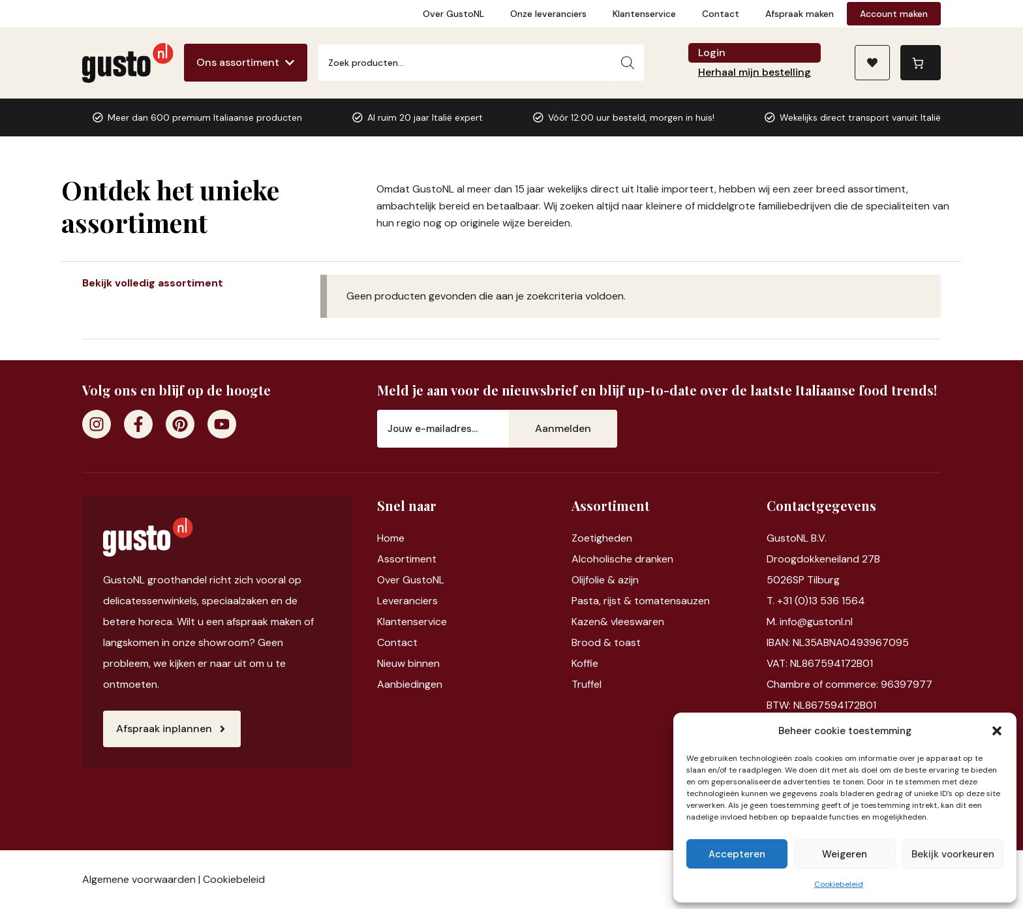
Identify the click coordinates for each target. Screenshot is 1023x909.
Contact (720, 14)
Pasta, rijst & (603, 601)
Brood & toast (606, 642)
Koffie (585, 663)
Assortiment (406, 559)
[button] (996, 730)
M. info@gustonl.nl (810, 621)
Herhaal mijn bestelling (754, 72)
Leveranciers (407, 601)
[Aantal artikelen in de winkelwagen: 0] (920, 62)
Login (711, 52)
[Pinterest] (180, 424)
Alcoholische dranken (622, 559)
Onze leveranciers (548, 14)
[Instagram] (96, 424)
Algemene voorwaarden (139, 879)
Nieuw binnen (408, 663)
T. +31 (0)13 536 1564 (816, 601)
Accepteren (737, 854)
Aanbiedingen (409, 684)
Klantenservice (644, 14)
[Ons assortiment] (245, 63)
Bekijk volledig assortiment (152, 283)
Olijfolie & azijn (605, 580)
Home (391, 538)
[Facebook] (138, 424)
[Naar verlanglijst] (872, 62)
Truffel (587, 684)
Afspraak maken (799, 14)
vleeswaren (637, 621)
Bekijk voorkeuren (952, 854)
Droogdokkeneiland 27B (823, 559)
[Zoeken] (627, 63)
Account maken (894, 14)
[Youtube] (221, 424)
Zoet (583, 538)
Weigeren (844, 854)
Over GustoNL (453, 14)
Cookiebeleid (838, 884)
